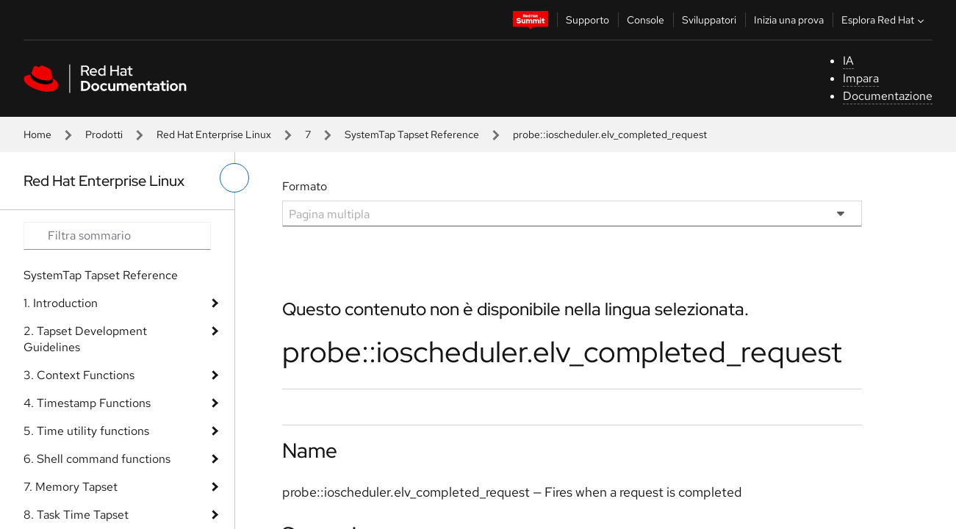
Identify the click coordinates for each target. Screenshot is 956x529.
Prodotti (104, 134)
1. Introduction (61, 303)
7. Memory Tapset (71, 486)
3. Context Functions (79, 375)
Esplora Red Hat (884, 19)
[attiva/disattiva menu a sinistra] (234, 177)
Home (37, 134)
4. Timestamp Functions (87, 403)
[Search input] (117, 236)
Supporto (587, 19)
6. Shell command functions (97, 459)
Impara (861, 78)
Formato (304, 186)
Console (645, 19)
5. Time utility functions (86, 431)
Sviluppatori (709, 19)
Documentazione (887, 96)
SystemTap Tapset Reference (412, 134)
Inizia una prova (789, 19)
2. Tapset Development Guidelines (85, 339)
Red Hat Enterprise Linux (214, 134)
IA (848, 60)
